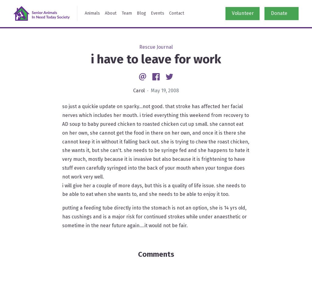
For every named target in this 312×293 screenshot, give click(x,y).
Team (127, 13)
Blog (141, 13)
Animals (92, 13)
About (111, 13)
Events (157, 13)
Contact (176, 13)
